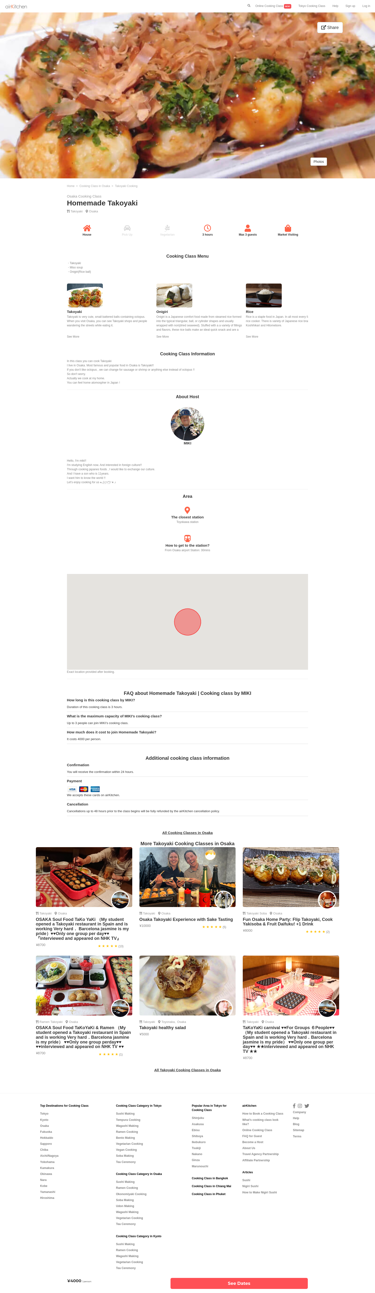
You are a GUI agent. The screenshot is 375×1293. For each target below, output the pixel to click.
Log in (366, 6)
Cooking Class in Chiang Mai (211, 1186)
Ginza (196, 1160)
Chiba (44, 1149)
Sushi (246, 1180)
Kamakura (47, 1168)
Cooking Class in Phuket (209, 1194)
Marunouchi (200, 1166)
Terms (297, 1136)
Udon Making (125, 1206)
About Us (248, 1148)
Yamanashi (47, 1192)
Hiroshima (47, 1198)
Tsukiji (196, 1148)
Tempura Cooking (128, 1120)
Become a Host (252, 1142)
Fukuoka (46, 1132)
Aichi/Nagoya (49, 1155)
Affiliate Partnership (256, 1160)
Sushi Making (125, 1113)
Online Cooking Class (273, 6)
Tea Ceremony (126, 1162)
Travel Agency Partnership (260, 1154)
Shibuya (197, 1136)
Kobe (43, 1186)
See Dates (239, 1283)
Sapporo (46, 1144)
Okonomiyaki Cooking (131, 1194)
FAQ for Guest (252, 1136)
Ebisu (196, 1130)
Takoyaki (77, 211)
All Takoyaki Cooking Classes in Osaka (187, 1070)
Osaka (93, 211)
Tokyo (44, 1113)
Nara (43, 1180)
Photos (319, 162)
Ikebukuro (199, 1142)
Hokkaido (46, 1138)
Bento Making (125, 1138)
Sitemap (298, 1130)
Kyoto (44, 1120)
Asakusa (198, 1124)
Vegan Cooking (126, 1149)
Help (335, 6)
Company (299, 1112)
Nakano (197, 1154)
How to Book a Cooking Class (262, 1113)
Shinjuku (198, 1118)
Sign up (350, 6)
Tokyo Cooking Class (311, 6)
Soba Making (125, 1155)
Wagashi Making (127, 1126)
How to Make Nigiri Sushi (259, 1192)
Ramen (44, 1022)
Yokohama (47, 1162)
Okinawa (46, 1174)
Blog (296, 1124)
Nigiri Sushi (250, 1186)
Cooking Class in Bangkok (210, 1178)
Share (330, 27)
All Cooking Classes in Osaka (187, 833)
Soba (263, 913)
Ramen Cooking (127, 1132)
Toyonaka (168, 1022)
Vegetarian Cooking (129, 1144)
